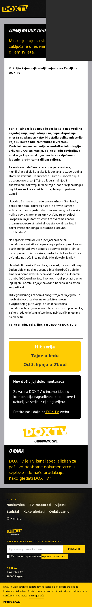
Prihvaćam (12, 602)
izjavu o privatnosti (54, 556)
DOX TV (52, 412)
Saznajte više (36, 596)
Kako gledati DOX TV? (30, 478)
